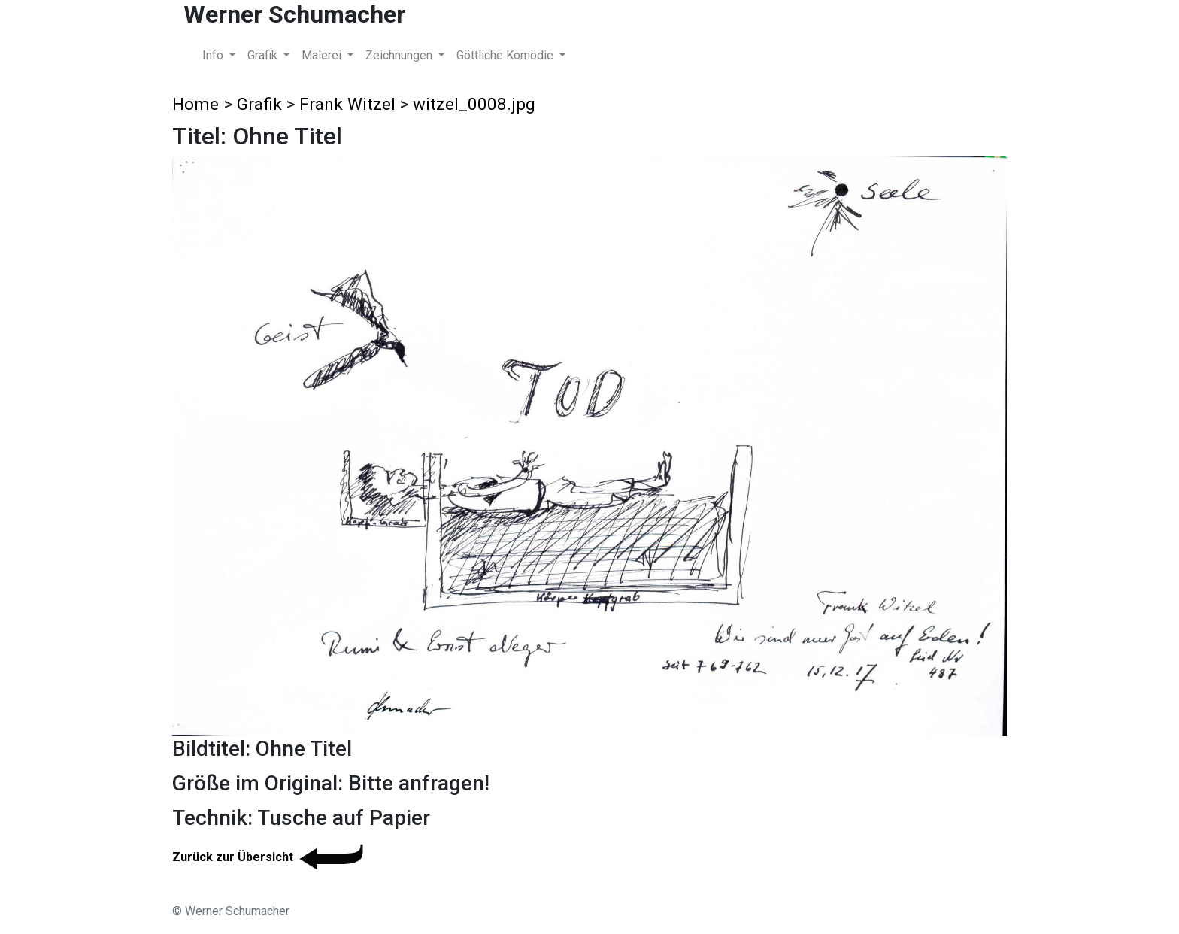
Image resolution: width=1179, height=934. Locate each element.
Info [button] (214, 55)
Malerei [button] (323, 55)
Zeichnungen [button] (400, 55)
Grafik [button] (263, 55)
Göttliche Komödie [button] (506, 55)
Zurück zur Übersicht (270, 857)
